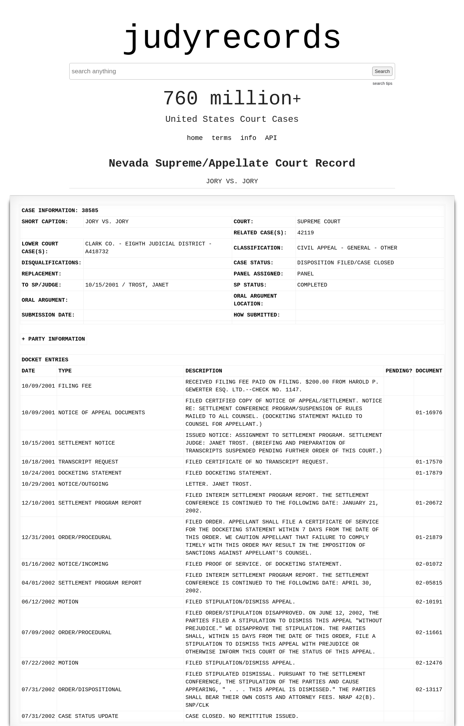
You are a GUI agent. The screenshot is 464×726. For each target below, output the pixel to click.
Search (382, 71)
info (248, 138)
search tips (382, 83)
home (195, 138)
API (271, 138)
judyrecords (232, 39)
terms (222, 138)
